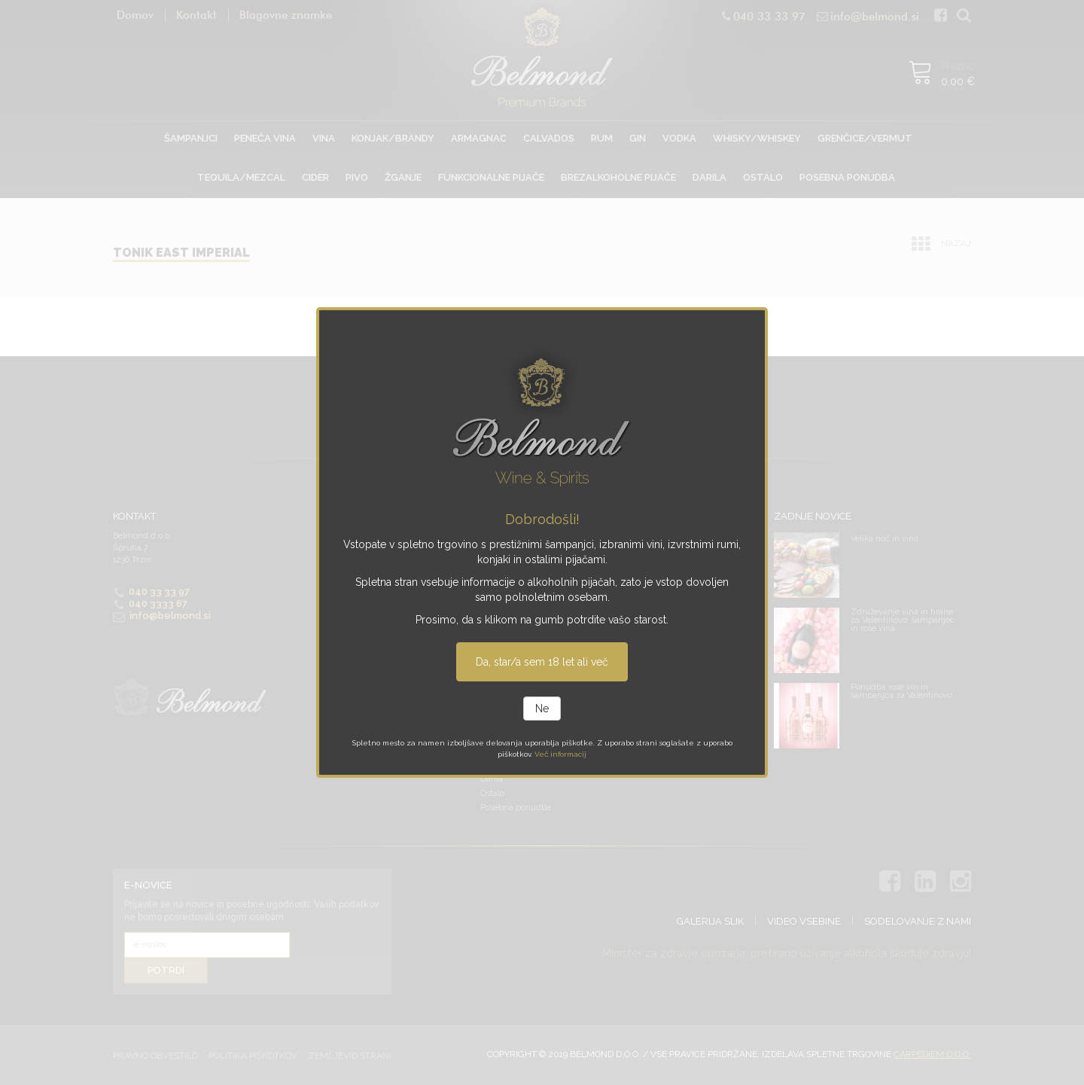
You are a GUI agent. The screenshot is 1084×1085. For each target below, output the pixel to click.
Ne (542, 709)
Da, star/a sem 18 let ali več (542, 662)
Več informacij (560, 754)
